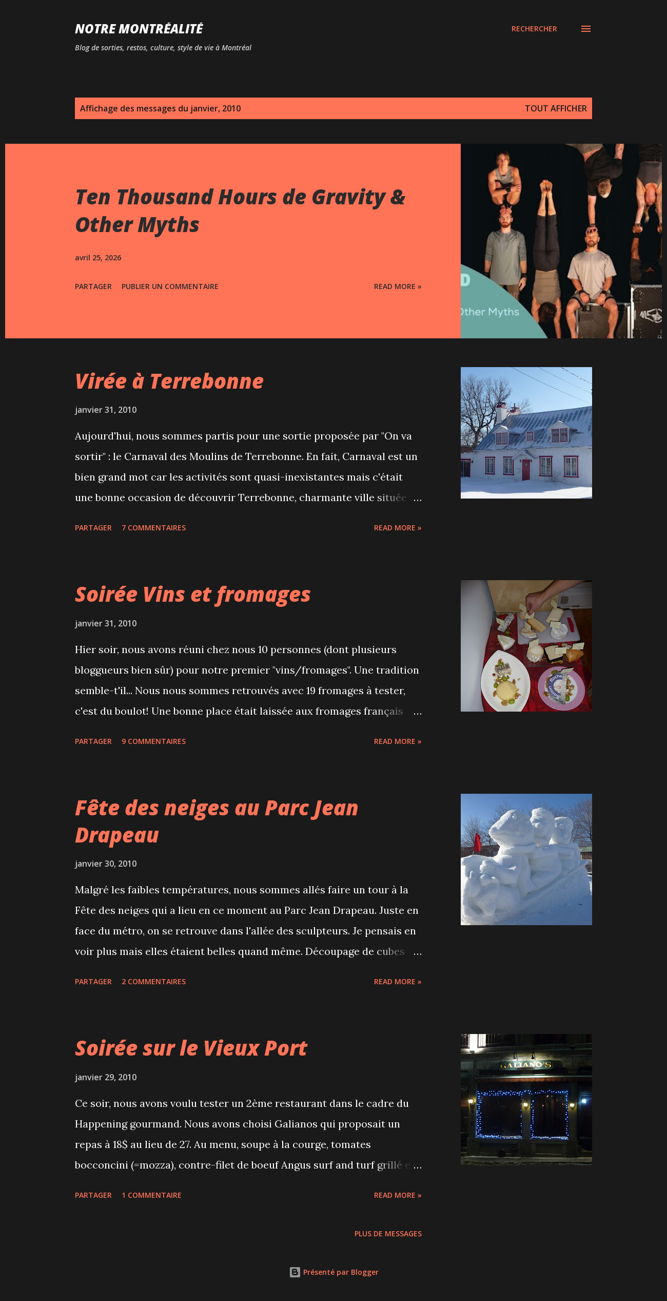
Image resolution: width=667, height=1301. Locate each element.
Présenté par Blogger (334, 1272)
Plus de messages (388, 1233)
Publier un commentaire (170, 286)
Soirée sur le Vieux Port (191, 1048)
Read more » (398, 286)
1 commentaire (152, 1195)
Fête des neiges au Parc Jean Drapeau (217, 821)
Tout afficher (556, 108)
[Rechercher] (534, 29)
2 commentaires (154, 981)
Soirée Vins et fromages (193, 594)
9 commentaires (154, 741)
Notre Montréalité (139, 28)
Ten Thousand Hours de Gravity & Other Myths (240, 210)
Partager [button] (93, 286)
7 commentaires (154, 527)
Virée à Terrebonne (169, 381)
